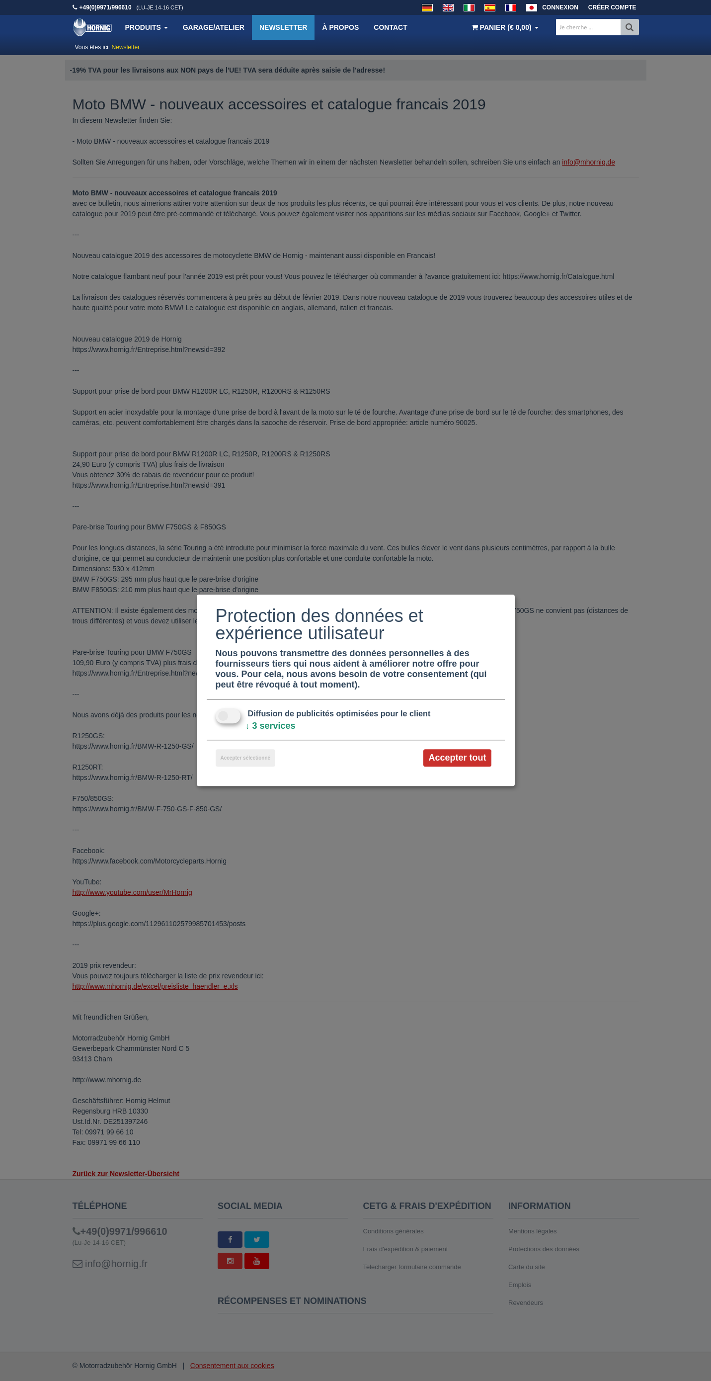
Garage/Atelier (213, 27)
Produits (146, 27)
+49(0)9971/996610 (105, 7)
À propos (340, 27)
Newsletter (283, 27)
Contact (390, 27)
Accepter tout (457, 758)
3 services (270, 726)
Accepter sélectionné (246, 758)
